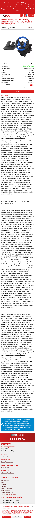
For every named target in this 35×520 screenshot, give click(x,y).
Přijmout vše (27, 516)
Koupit (17, 91)
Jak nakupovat (5, 480)
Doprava (3, 486)
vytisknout (31, 28)
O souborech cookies (7, 492)
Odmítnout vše (6, 516)
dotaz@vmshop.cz (6, 467)
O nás (2, 482)
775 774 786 (4, 456)
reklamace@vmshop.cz (7, 473)
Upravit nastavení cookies (8, 494)
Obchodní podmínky (6, 488)
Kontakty (3, 484)
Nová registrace (5, 490)
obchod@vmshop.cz (7, 462)
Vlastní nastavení (17, 516)
